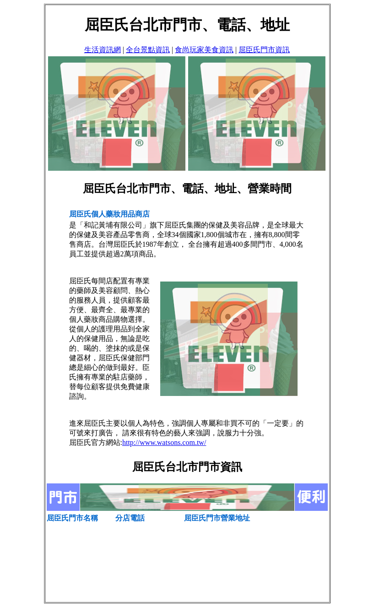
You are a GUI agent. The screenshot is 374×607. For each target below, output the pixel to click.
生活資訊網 (102, 50)
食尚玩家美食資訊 (204, 50)
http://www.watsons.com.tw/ (164, 442)
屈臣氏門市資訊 (264, 50)
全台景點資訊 (148, 50)
